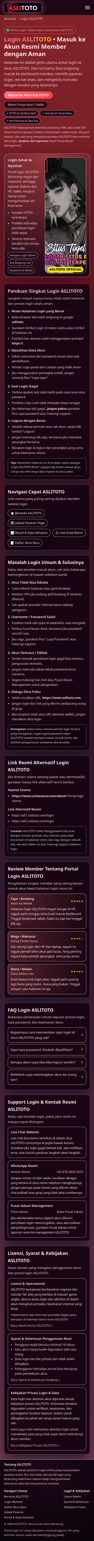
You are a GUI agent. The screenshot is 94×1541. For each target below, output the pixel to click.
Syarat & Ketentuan (76, 1502)
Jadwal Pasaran (14, 1512)
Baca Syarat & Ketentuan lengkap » (35, 1380)
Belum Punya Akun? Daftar (26, 105)
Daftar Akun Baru (15, 1507)
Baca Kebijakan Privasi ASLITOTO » (35, 1445)
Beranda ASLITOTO (16, 1496)
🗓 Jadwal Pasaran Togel (28, 523)
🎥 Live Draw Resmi (69, 533)
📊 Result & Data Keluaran (29, 533)
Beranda (10, 19)
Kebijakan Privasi (75, 1507)
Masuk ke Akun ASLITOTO (28, 95)
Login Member (13, 1502)
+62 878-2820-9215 (69, 1172)
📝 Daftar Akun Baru (25, 543)
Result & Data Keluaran (19, 1517)
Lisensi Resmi (72, 1496)
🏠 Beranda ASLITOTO (26, 513)
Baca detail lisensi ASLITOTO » (32, 1325)
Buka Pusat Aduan (70, 1212)
